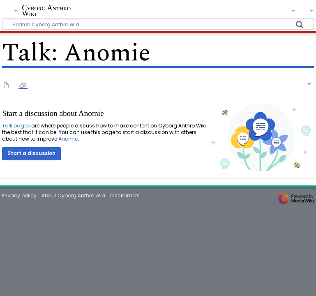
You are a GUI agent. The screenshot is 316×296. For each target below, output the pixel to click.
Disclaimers (125, 195)
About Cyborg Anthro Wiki (73, 195)
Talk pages (16, 125)
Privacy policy (19, 195)
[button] (31, 153)
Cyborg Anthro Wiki (46, 11)
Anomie (68, 138)
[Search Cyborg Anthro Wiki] (157, 24)
